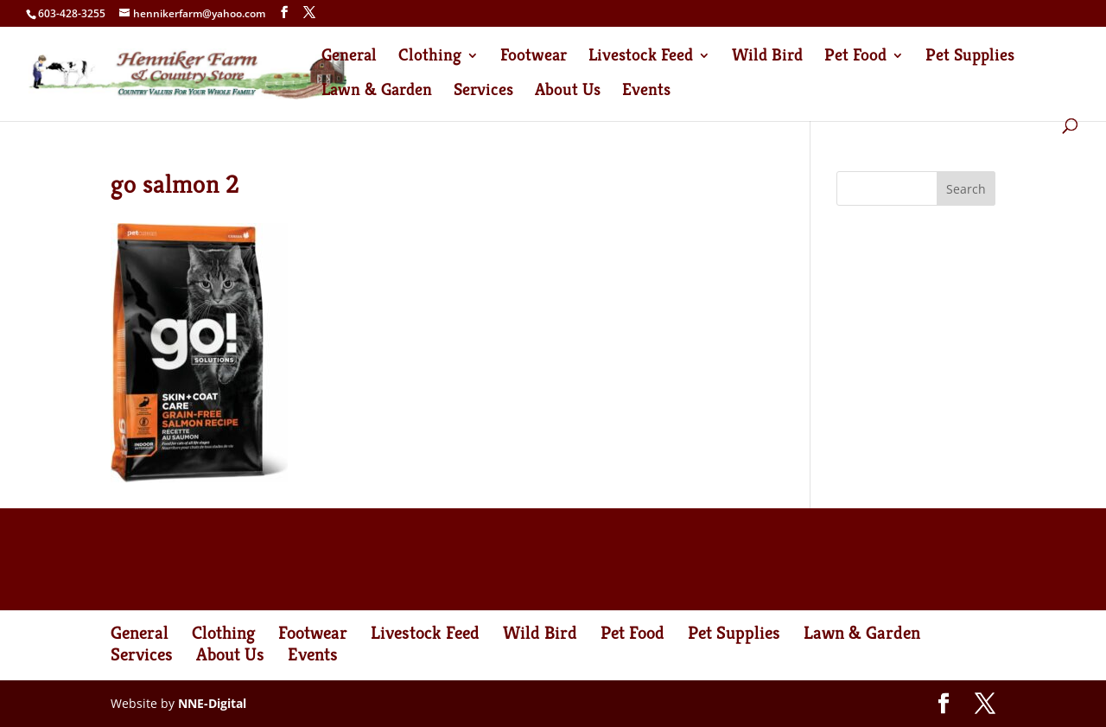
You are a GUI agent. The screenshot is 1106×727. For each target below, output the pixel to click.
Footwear (533, 57)
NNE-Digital (212, 703)
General (349, 57)
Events (646, 92)
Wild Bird (767, 57)
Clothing (429, 57)
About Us (568, 92)
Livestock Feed (640, 57)
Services (483, 92)
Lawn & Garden (376, 92)
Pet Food (855, 57)
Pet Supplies (969, 57)
